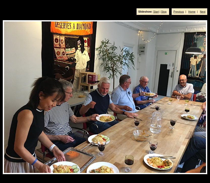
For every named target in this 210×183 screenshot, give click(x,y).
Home (191, 11)
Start (156, 11)
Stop (164, 11)
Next (202, 11)
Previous (178, 11)
